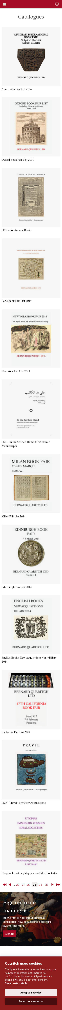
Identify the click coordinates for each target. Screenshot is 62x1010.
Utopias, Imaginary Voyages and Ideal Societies (29, 873)
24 (40, 884)
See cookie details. (16, 983)
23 (34, 884)
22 (28, 884)
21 (23, 884)
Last (58, 884)
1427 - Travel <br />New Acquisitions (24, 802)
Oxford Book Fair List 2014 (18, 159)
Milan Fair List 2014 (13, 516)
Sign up (9, 933)
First (5, 884)
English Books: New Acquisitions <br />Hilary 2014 (29, 659)
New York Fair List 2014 (16, 371)
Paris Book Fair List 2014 (16, 300)
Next (53, 884)
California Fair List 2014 (16, 732)
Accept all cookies (31, 992)
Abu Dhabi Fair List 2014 (17, 89)
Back (10, 884)
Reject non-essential (31, 1001)
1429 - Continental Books (17, 230)
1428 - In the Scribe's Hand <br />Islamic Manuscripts (26, 444)
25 (46, 884)
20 (17, 884)
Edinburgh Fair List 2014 (17, 587)
